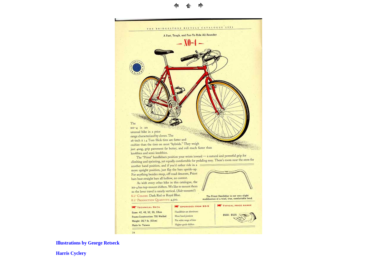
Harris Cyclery (71, 253)
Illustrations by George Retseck (88, 242)
